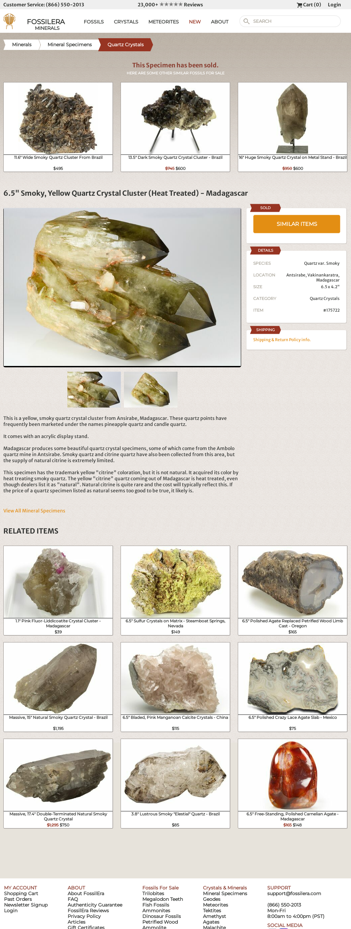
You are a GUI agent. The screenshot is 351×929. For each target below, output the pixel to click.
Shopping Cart (21, 893)
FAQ (73, 899)
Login (334, 5)
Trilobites (153, 893)
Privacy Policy (84, 916)
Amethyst (214, 916)
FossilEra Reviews (88, 911)
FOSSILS (94, 22)
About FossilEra (86, 893)
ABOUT (219, 22)
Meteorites (215, 905)
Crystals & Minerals (225, 888)
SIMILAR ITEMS (297, 224)
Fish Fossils (155, 905)
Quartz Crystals (325, 298)
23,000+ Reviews (170, 5)
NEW (195, 22)
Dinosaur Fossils (161, 916)
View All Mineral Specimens (34, 511)
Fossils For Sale (160, 888)
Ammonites (156, 911)
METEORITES (163, 22)
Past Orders (18, 899)
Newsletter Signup (26, 905)
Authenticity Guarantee (95, 905)
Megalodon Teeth (162, 899)
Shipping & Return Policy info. (282, 339)
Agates (211, 922)
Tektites (212, 911)
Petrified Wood (160, 922)
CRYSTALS (126, 22)
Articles (76, 922)
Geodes (211, 899)
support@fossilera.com (294, 893)
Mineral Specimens (225, 893)
